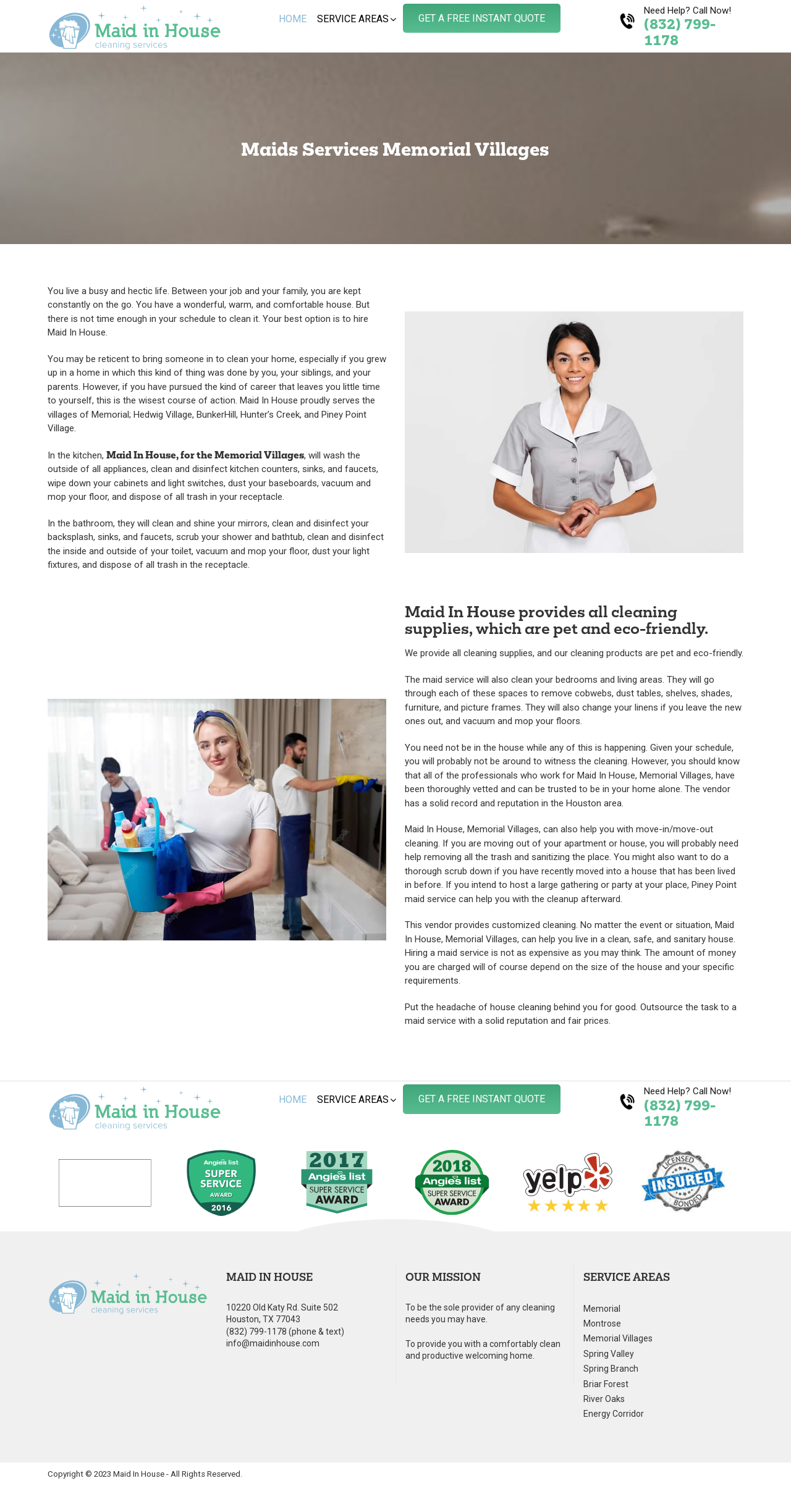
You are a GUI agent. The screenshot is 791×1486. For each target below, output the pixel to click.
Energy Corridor (613, 1414)
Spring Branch (610, 1369)
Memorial (601, 1309)
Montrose (602, 1323)
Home (293, 19)
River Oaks (604, 1399)
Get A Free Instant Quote (481, 18)
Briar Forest (605, 1384)
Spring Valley (608, 1354)
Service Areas (353, 19)
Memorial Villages (618, 1338)
